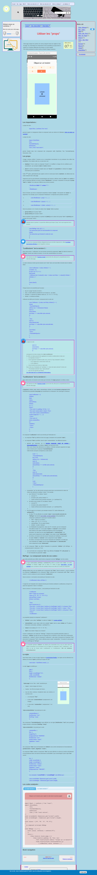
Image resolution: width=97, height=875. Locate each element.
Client (80, 48)
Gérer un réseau (56, 4)
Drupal (38, 869)
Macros (80, 46)
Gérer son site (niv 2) (45, 4)
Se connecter (82, 54)
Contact (26, 866)
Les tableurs (66, 4)
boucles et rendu (41, 257)
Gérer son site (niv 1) (33, 4)
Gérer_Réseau (82, 27)
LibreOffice (81, 50)
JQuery (80, 37)
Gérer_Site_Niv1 (83, 33)
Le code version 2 (42, 788)
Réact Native (45, 25)
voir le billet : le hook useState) (48, 516)
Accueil (13, 4)
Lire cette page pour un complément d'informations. (38, 372)
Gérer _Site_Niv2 (83, 40)
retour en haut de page (48, 858)
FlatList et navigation (68, 859)
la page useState (58, 620)
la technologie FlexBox (51, 657)
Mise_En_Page (82, 35)
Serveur (80, 43)
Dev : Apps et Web (35, 25)
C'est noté (83, 872)
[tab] (29, 788)
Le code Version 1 (30, 788)
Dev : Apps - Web (21, 4)
